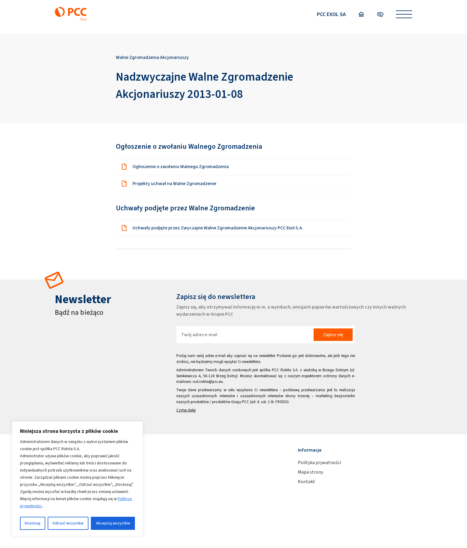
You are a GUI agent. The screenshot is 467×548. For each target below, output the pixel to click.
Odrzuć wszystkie (68, 523)
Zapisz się (333, 334)
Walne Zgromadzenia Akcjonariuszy (152, 57)
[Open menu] (404, 14)
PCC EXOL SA (331, 14)
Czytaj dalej (186, 410)
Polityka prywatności (319, 462)
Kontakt (306, 481)
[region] (77, 478)
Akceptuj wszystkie (113, 523)
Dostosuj (32, 523)
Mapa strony (310, 472)
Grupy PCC (240, 401)
